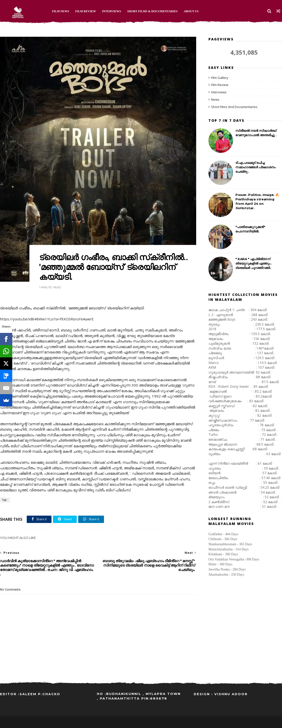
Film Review (85, 11)
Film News (60, 11)
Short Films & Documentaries (152, 11)
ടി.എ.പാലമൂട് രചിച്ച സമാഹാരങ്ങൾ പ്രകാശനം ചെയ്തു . (255, 167)
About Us (191, 11)
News (215, 99)
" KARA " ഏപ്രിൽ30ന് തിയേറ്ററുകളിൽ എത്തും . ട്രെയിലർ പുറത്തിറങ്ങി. (253, 263)
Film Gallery (219, 77)
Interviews (111, 11)
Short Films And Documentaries (234, 107)
